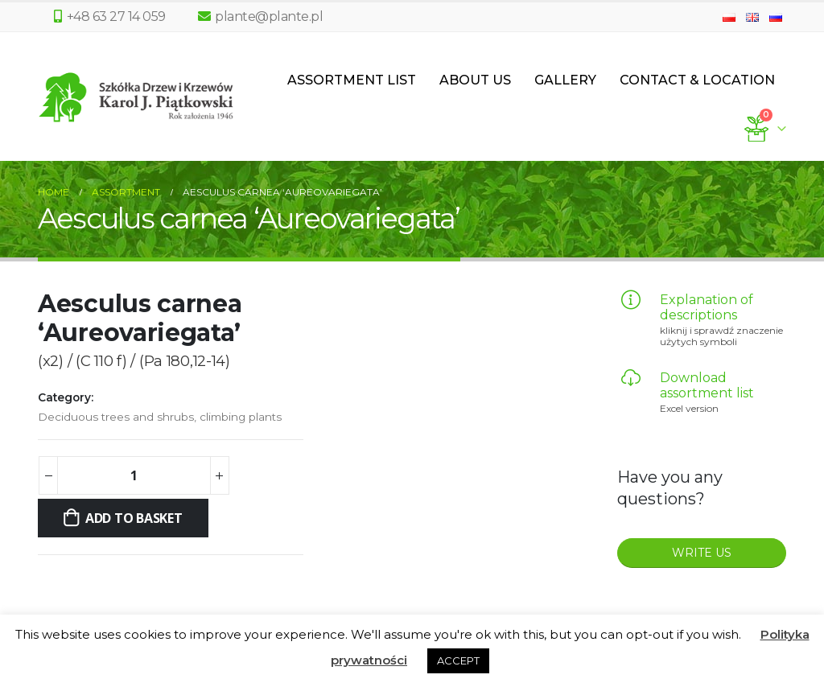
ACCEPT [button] (458, 660)
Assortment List (351, 80)
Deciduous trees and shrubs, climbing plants (160, 416)
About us (475, 80)
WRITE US (701, 552)
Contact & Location (697, 80)
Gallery (565, 80)
